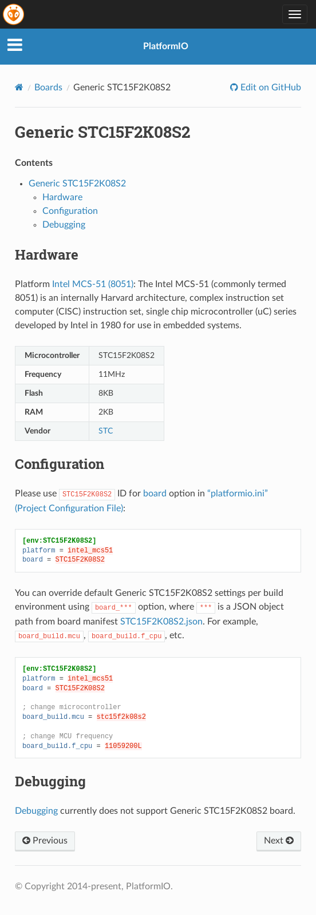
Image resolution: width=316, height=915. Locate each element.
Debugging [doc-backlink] (50, 781)
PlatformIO (165, 46)
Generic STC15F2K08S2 (77, 183)
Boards (48, 87)
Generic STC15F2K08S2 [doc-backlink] (102, 131)
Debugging (63, 224)
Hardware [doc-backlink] (46, 254)
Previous (45, 840)
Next (279, 840)
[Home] (19, 87)
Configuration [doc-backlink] (59, 464)
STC (105, 431)
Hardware (62, 197)
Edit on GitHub (269, 87)
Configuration (70, 211)
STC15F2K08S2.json (161, 621)
